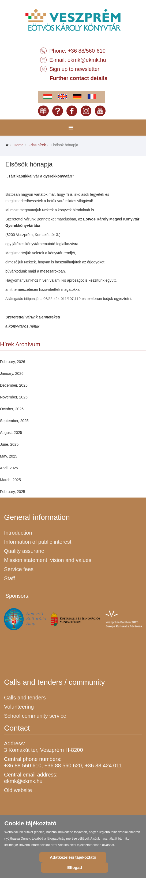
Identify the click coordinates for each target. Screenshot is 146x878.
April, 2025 (9, 468)
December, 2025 (14, 385)
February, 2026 (12, 362)
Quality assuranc (24, 551)
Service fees (18, 569)
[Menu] (71, 127)
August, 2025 (11, 432)
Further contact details (78, 78)
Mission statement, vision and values (47, 560)
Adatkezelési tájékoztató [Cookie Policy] (73, 857)
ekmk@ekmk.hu (87, 60)
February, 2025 (12, 491)
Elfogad (74, 867)
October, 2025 (12, 409)
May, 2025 (8, 456)
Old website (18, 790)
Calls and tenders (25, 698)
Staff (9, 578)
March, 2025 (10, 480)
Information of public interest (37, 542)
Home (19, 145)
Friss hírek (37, 145)
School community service (35, 716)
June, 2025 (9, 444)
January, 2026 (12, 373)
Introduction (18, 533)
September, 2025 (14, 421)
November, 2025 (14, 397)
